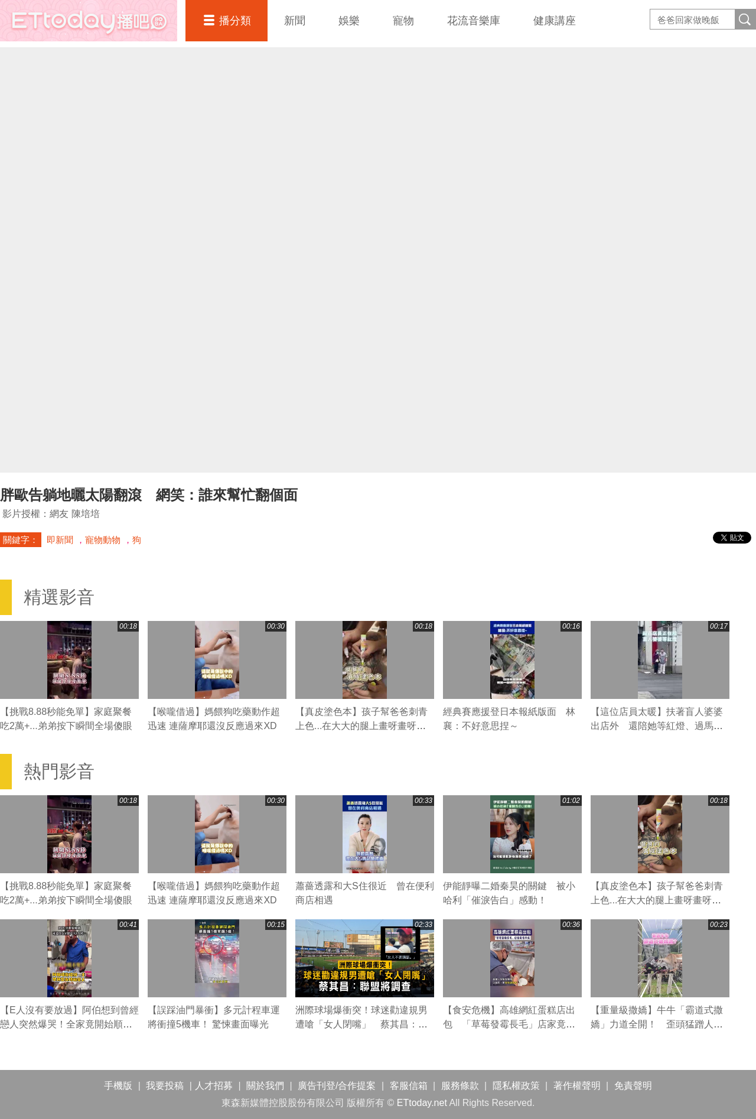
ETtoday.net (422, 1103)
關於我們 (265, 1086)
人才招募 (214, 1086)
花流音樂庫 (473, 21)
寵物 (403, 21)
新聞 (294, 21)
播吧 (88, 20)
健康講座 (554, 21)
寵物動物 (102, 540)
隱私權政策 (516, 1086)
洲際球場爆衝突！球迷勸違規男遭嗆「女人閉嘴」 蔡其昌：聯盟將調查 (361, 1024)
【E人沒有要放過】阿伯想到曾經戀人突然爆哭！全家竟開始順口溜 (69, 1024)
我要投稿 (165, 1086)
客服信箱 (409, 1086)
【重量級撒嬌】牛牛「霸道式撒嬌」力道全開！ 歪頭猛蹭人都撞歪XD (657, 1024)
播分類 (235, 21)
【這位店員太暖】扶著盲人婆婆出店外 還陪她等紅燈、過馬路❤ (657, 726)
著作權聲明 (577, 1086)
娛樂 (349, 21)
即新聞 (60, 540)
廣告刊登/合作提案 (337, 1086)
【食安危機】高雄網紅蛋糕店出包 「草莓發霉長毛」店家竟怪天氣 (509, 1024)
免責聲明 (633, 1086)
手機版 (118, 1086)
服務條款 (460, 1086)
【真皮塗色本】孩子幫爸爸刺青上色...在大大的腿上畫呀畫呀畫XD (361, 726)
